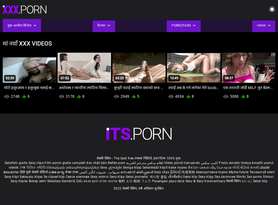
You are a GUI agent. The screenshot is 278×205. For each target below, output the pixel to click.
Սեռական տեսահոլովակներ (73, 167)
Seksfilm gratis (16, 163)
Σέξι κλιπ (84, 181)
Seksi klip (190, 177)
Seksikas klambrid (61, 181)
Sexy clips (37, 163)
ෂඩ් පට (247, 181)
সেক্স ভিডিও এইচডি (33, 167)
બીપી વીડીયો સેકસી (245, 167)
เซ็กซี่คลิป (175, 177)
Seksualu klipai (32, 177)
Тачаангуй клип (262, 172)
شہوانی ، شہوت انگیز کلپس (100, 172)
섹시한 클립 (159, 177)
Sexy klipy (118, 177)
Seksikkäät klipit (155, 167)
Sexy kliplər (20, 181)
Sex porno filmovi (260, 177)
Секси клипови (78, 177)
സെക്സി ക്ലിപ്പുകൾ (137, 172)
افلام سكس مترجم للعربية (144, 163)
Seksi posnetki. (138, 177)
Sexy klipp (206, 177)
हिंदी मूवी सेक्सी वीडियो (34, 172)
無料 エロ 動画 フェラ (134, 181)
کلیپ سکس (209, 163)
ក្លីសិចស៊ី (176, 172)
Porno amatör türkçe (235, 163)
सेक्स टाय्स (72, 172)
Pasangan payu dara (168, 181)
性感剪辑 (189, 172)
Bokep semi (37, 181)
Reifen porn (116, 163)
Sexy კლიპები (111, 167)
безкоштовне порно (212, 172)
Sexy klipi (12, 177)
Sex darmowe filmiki (230, 177)
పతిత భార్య (57, 172)
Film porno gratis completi (65, 163)
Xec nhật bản (96, 163)
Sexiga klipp (133, 167)
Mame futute (238, 172)
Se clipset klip (55, 177)
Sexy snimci (100, 177)
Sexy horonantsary (211, 181)
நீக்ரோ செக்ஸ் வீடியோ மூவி (210, 167)
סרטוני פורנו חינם (105, 181)
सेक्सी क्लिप (234, 181)
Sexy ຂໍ (191, 181)
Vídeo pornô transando (182, 163)
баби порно (177, 167)
